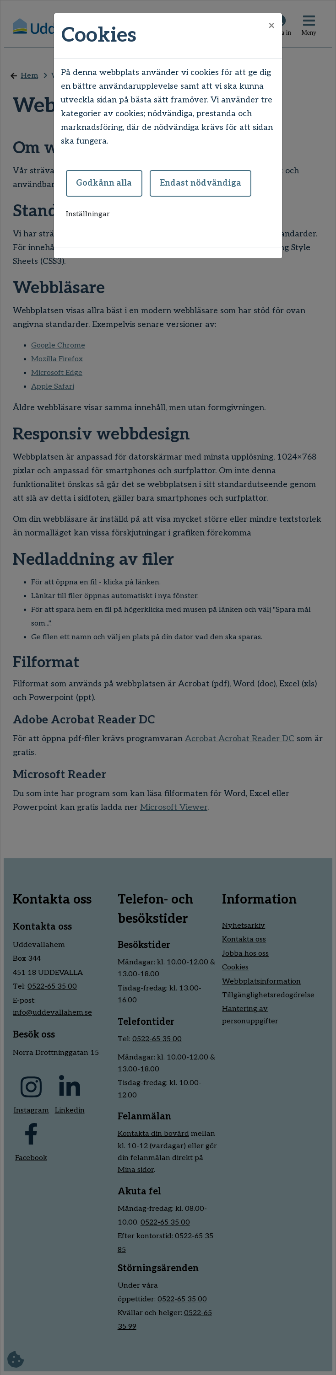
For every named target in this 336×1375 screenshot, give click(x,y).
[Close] (271, 26)
